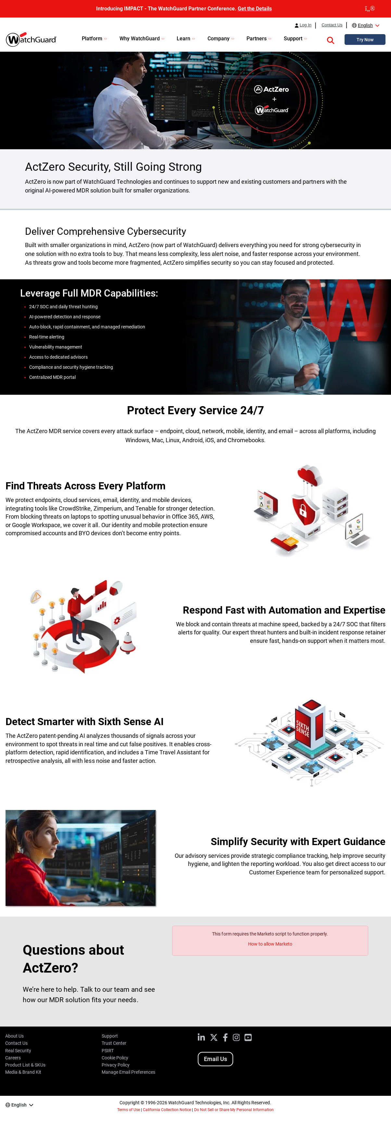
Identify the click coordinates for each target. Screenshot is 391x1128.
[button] (330, 39)
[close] (370, 9)
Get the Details (255, 9)
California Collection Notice (167, 1110)
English (365, 25)
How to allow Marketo (270, 944)
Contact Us (332, 25)
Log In (305, 25)
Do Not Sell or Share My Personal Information (234, 1110)
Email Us (215, 1058)
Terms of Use (128, 1110)
